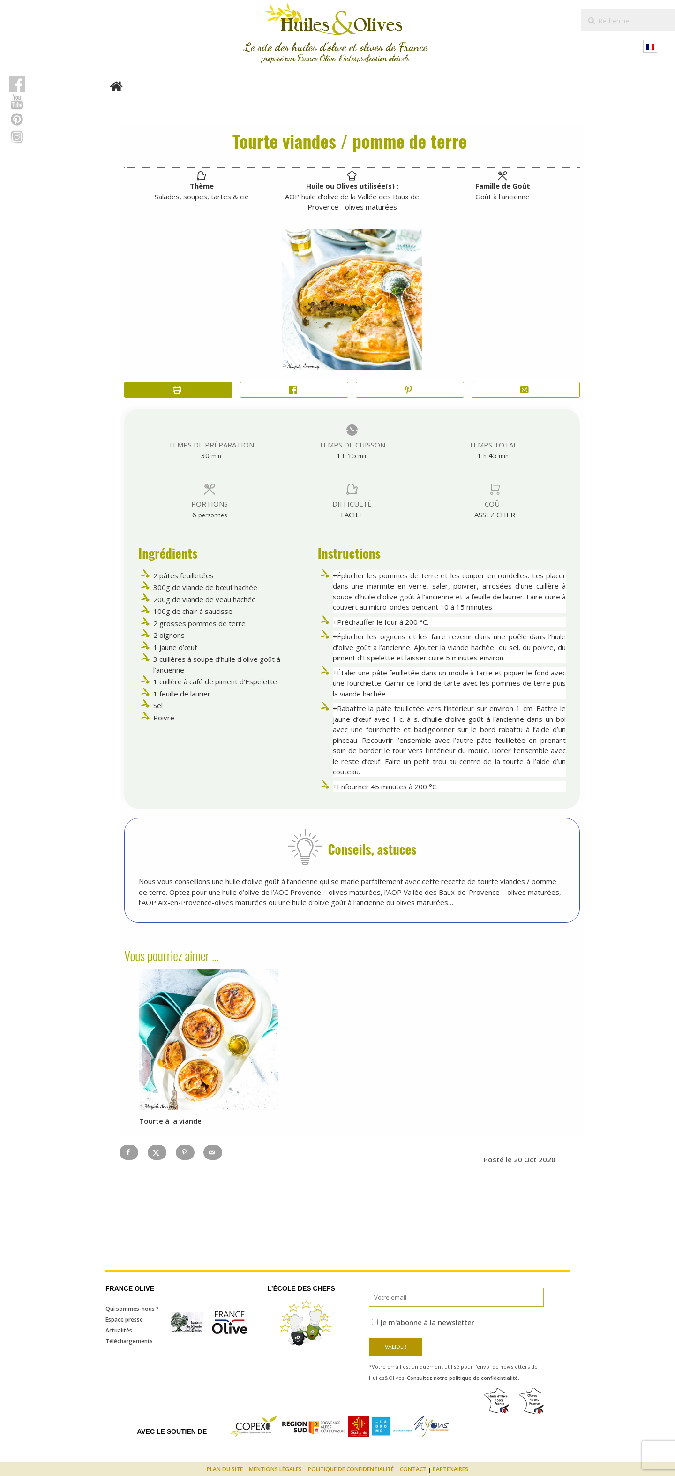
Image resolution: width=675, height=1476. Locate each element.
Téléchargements (129, 1341)
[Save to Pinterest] (185, 1152)
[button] (410, 390)
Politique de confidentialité (351, 1469)
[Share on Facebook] (294, 390)
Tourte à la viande (170, 1121)
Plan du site (225, 1469)
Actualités (118, 1330)
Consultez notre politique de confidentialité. (463, 1377)
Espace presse (124, 1320)
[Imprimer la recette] (178, 390)
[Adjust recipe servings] (194, 514)
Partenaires (450, 1469)
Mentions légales (275, 1469)
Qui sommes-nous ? (132, 1309)
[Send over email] (212, 1152)
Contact (413, 1469)
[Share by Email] (526, 390)
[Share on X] (157, 1152)
